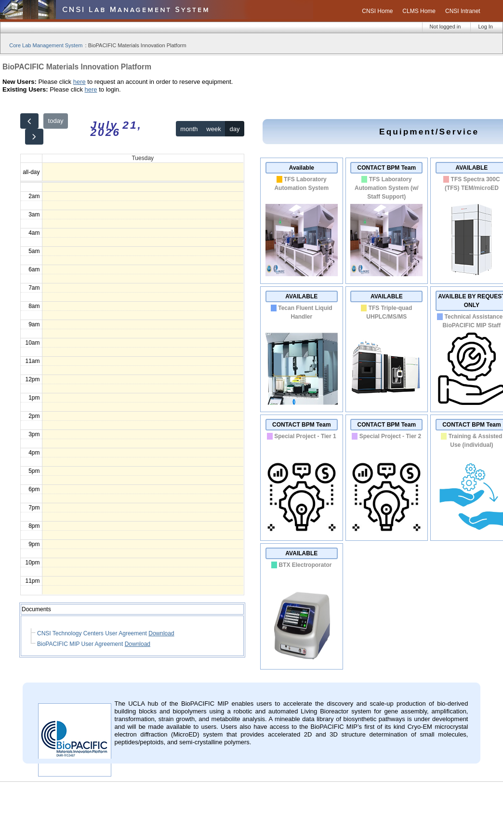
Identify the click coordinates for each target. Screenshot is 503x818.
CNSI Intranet (462, 11)
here (79, 81)
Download (161, 633)
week (213, 129)
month (189, 129)
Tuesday (143, 158)
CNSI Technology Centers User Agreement (92, 633)
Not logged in (445, 26)
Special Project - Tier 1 (305, 436)
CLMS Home (419, 11)
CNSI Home (377, 11)
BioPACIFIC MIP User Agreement (81, 644)
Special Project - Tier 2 (390, 436)
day (235, 129)
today (56, 120)
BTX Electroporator (304, 565)
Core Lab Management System (45, 45)
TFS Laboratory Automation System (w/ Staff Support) (387, 188)
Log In (485, 26)
